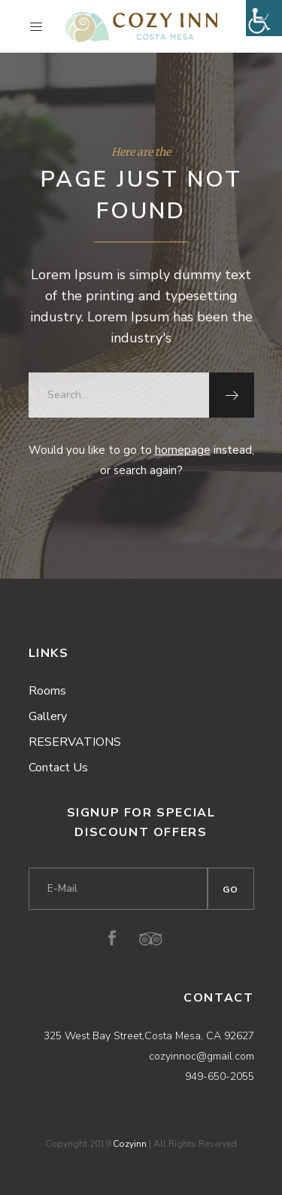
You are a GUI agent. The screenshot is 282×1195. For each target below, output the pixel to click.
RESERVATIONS (75, 742)
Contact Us (58, 767)
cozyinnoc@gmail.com (201, 1056)
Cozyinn (130, 1144)
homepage (183, 450)
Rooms (47, 691)
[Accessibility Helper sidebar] (264, 18)
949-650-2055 (219, 1076)
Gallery (48, 716)
